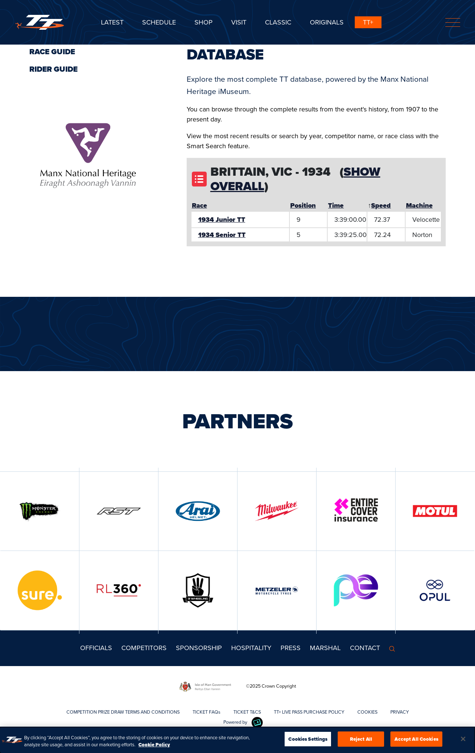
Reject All (361, 740)
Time (336, 205)
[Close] (463, 741)
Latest (112, 22)
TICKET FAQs (206, 711)
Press (291, 648)
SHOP (203, 22)
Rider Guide (53, 69)
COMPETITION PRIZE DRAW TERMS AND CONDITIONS (123, 711)
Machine (419, 205)
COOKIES (367, 711)
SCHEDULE (159, 22)
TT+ (368, 22)
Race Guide (52, 51)
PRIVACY (399, 711)
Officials (96, 648)
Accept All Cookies (416, 740)
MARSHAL (325, 648)
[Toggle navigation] (452, 22)
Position (303, 205)
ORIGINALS (327, 22)
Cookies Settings (307, 740)
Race (199, 205)
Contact (365, 648)
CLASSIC (278, 22)
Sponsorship (199, 648)
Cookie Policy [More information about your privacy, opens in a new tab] (154, 746)
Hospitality (251, 648)
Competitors (144, 648)
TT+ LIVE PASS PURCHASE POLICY (309, 711)
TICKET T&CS (247, 711)
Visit (238, 22)
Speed (381, 205)
